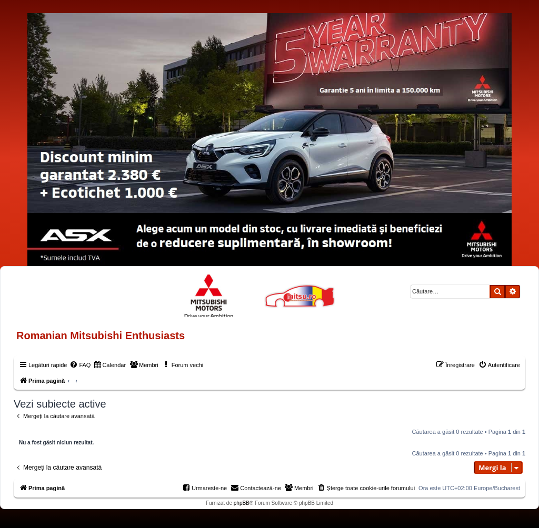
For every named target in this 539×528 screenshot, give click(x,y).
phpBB (241, 503)
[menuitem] (80, 365)
